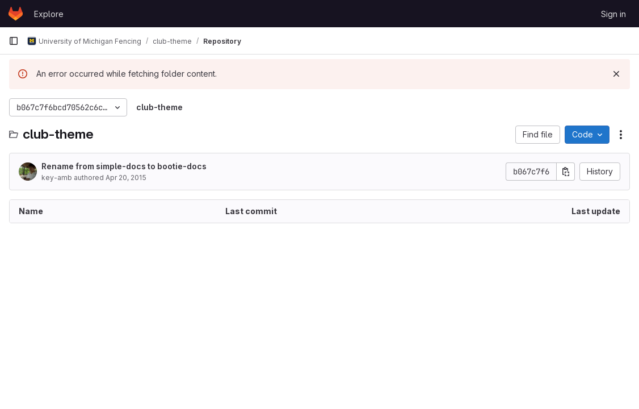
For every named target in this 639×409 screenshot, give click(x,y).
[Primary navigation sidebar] (14, 41)
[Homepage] (15, 14)
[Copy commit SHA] (566, 171)
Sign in (613, 14)
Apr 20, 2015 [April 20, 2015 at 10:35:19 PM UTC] (126, 177)
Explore (49, 14)
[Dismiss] (616, 74)
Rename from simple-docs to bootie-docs (124, 166)
